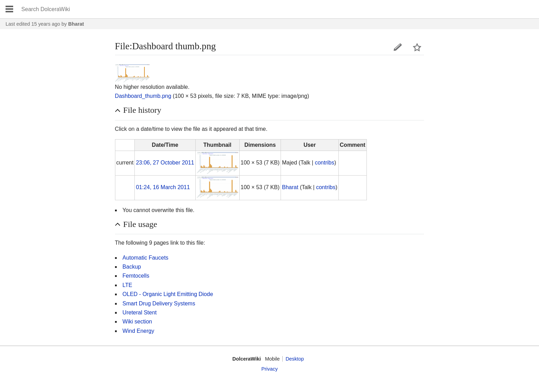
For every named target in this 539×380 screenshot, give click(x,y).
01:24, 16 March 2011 (163, 187)
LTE (127, 285)
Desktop (294, 359)
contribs (324, 163)
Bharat (76, 24)
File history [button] (142, 110)
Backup (132, 267)
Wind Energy (138, 331)
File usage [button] (140, 224)
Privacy (269, 369)
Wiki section (137, 321)
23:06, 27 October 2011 (165, 163)
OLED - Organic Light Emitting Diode (168, 294)
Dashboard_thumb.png (143, 96)
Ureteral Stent (140, 312)
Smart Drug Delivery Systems (159, 303)
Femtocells (136, 276)
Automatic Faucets (146, 258)
